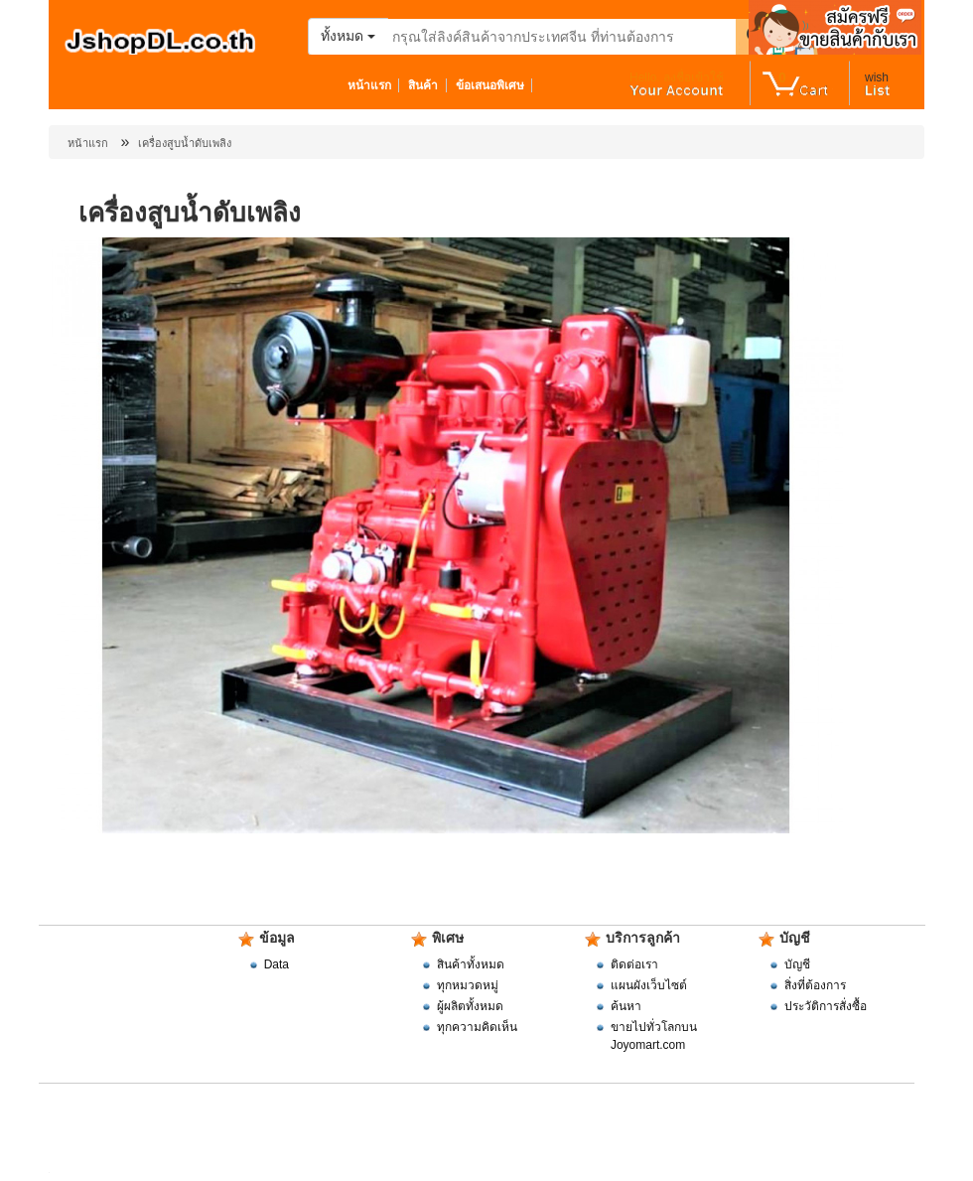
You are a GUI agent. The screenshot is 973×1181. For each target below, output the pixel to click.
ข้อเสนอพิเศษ (494, 85)
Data (276, 964)
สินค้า (427, 85)
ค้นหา (626, 1006)
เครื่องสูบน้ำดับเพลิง (184, 143)
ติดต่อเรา (634, 964)
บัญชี (797, 964)
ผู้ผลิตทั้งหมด (470, 1006)
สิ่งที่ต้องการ (815, 985)
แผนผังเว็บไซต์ (649, 985)
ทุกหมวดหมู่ (467, 985)
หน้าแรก (374, 85)
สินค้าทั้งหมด (470, 964)
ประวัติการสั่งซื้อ (825, 1006)
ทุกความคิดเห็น (477, 1027)
